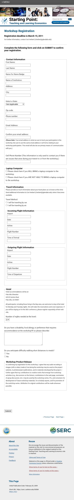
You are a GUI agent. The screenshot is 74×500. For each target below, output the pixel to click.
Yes (7, 353)
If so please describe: (41, 331)
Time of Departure (14, 274)
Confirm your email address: (17, 134)
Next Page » (60, 417)
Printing (11, 453)
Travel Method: (12, 199)
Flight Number (13, 232)
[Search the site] (60, 19)
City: (7, 92)
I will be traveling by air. (17, 205)
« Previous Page (48, 417)
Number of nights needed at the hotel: (21, 317)
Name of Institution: (14, 80)
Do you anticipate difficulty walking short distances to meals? (29, 350)
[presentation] (22, 399)
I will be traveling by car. (17, 202)
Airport (10, 214)
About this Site (14, 445)
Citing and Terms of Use (37, 457)
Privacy (11, 457)
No (7, 357)
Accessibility (13, 449)
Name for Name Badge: (15, 74)
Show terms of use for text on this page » (43, 467)
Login (59, 6)
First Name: (10, 62)
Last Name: (10, 68)
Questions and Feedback (60, 22)
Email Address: (12, 125)
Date (9, 220)
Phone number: (12, 116)
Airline (9, 226)
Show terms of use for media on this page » (44, 471)
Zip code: (9, 110)
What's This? (13, 491)
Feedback (12, 460)
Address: (9, 86)
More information (34, 474)
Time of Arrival (13, 238)
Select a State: (12, 101)
